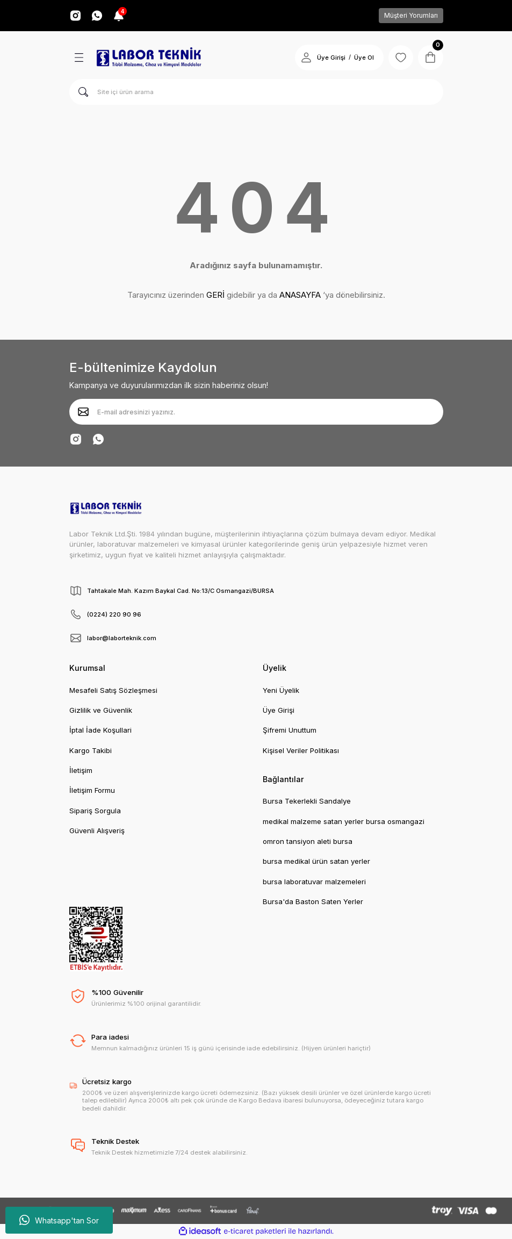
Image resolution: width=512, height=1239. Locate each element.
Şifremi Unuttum (289, 730)
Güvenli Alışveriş (97, 830)
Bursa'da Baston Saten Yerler (313, 901)
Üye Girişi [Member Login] (329, 57)
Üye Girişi (278, 710)
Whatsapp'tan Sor (59, 1220)
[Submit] (83, 412)
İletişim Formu (92, 790)
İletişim (80, 770)
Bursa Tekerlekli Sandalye (307, 801)
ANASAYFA (300, 295)
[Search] (256, 92)
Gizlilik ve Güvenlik (100, 710)
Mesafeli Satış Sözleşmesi (113, 690)
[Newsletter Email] (256, 412)
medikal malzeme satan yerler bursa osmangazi (343, 821)
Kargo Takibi (90, 750)
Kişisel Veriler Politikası (301, 750)
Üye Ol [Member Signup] (362, 57)
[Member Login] (304, 57)
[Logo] (149, 57)
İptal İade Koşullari (100, 730)
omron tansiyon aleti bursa (307, 841)
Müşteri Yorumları (411, 15)
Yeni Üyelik (281, 690)
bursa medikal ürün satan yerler (316, 861)
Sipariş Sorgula (95, 810)
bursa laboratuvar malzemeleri (314, 881)
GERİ (215, 295)
